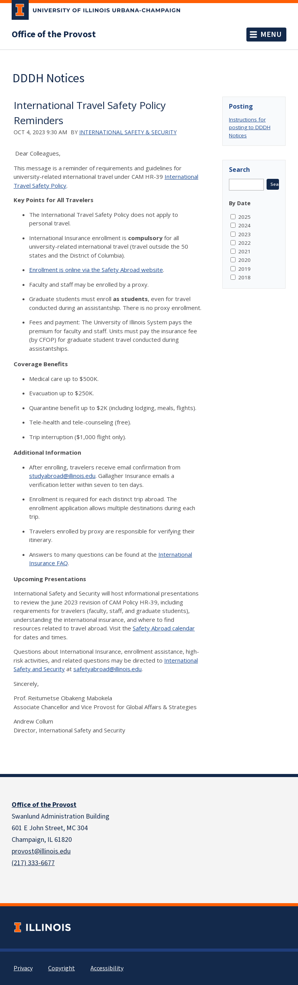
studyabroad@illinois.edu (62, 476)
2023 (244, 234)
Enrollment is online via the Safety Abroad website (96, 270)
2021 (244, 251)
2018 (244, 277)
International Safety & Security (128, 132)
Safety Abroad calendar (164, 628)
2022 (244, 242)
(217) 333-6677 (33, 863)
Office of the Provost (54, 34)
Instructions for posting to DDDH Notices (249, 127)
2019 (244, 268)
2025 (244, 216)
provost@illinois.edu (41, 851)
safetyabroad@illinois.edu (107, 669)
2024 (244, 225)
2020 (244, 259)
